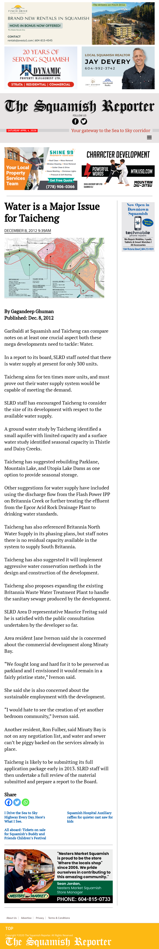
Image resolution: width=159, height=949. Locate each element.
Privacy (40, 918)
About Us (12, 918)
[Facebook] (8, 802)
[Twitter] (17, 802)
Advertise (26, 918)
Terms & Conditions (59, 918)
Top (9, 928)
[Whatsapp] (25, 802)
